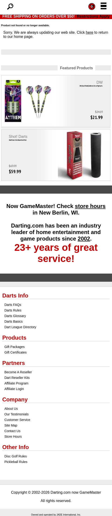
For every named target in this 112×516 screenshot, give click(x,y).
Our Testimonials (16, 414)
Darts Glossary (15, 316)
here (89, 32)
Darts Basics (13, 321)
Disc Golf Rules (15, 456)
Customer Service (17, 420)
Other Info (15, 447)
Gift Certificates (15, 352)
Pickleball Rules (15, 462)
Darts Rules (12, 310)
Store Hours (13, 436)
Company (15, 399)
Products (14, 337)
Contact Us (12, 431)
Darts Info (15, 295)
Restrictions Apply (93, 16)
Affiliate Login (14, 389)
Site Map (10, 425)
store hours (90, 206)
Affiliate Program (16, 383)
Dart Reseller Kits (17, 378)
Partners (13, 363)
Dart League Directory (20, 327)
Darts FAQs (12, 305)
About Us (11, 408)
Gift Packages (14, 347)
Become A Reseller (18, 372)
